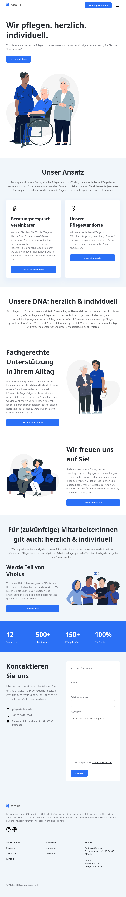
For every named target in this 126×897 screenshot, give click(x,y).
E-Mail (74, 682)
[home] (13, 5)
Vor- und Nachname (82, 668)
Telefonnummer (79, 697)
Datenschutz (52, 853)
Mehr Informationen (33, 422)
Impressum (51, 848)
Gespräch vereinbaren (33, 269)
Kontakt (10, 858)
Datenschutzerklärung (102, 762)
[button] (117, 5)
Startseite (10, 848)
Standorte (11, 853)
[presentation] (93, 750)
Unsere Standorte (92, 257)
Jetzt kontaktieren (18, 59)
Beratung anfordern (98, 5)
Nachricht (76, 712)
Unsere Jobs (33, 608)
